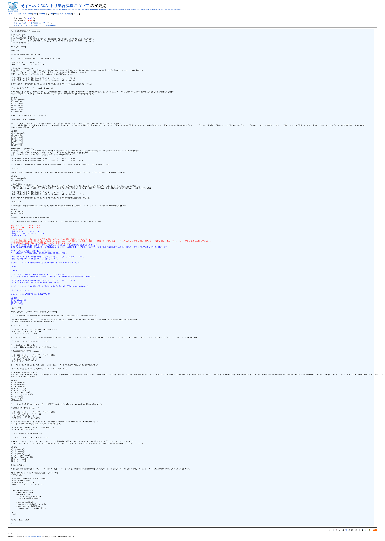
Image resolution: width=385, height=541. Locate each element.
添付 (35, 14)
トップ (11, 14)
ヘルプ (76, 14)
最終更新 (68, 14)
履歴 (30, 14)
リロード (42, 14)
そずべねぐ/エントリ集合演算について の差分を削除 (35, 25)
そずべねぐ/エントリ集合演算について (55, 5)
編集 (19, 14)
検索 (61, 14)
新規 (51, 14)
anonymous (18, 534)
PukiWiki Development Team (33, 537)
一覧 (56, 14)
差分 (24, 14)
